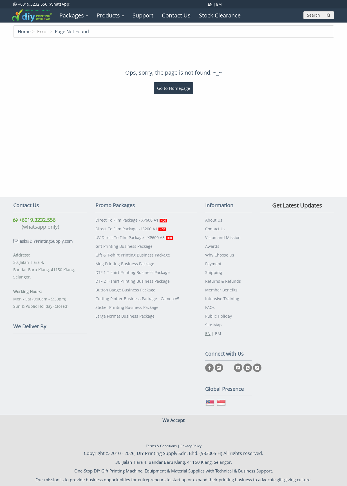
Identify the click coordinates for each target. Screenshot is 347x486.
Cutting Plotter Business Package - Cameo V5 (137, 298)
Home (24, 31)
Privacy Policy (191, 445)
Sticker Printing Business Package (126, 307)
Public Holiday (218, 316)
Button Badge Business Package (125, 290)
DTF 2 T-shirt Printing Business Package (132, 281)
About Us (213, 220)
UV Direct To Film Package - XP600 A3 (134, 237)
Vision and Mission (223, 237)
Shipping (213, 272)
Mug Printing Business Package (124, 263)
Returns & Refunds (223, 281)
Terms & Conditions (161, 445)
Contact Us (215, 228)
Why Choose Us (219, 255)
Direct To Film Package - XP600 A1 (131, 220)
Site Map (213, 324)
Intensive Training (222, 298)
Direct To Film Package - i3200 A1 (130, 228)
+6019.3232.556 (34, 220)
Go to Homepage (173, 88)
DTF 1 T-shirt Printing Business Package (132, 272)
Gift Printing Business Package (124, 246)
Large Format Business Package (125, 316)
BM (219, 4)
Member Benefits (221, 290)
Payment (213, 263)
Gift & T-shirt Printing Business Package (132, 255)
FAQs (210, 307)
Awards (212, 246)
